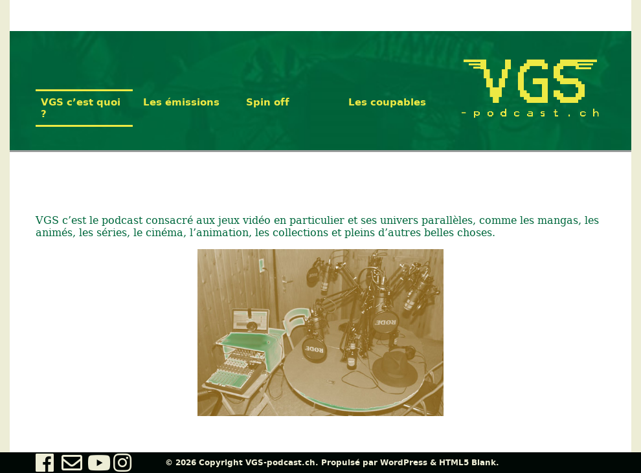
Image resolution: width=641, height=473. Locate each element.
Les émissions (181, 102)
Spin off (267, 102)
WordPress (403, 462)
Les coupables (387, 102)
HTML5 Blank (467, 462)
